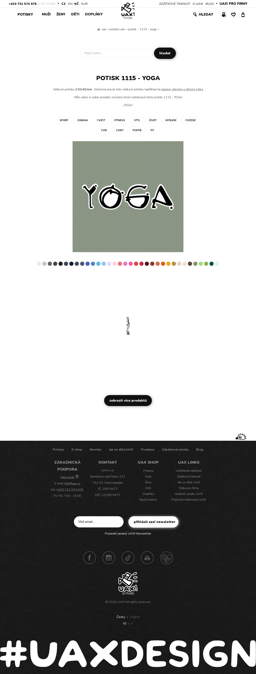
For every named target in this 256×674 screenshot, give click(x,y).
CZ (63, 4)
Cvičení (190, 120)
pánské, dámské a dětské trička (182, 89)
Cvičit (101, 120)
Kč (76, 4)
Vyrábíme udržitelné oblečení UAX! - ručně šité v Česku (99, 29)
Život (152, 120)
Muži (46, 14)
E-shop (77, 449)
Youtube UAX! (147, 557)
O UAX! (198, 4)
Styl (137, 120)
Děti (75, 14)
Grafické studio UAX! (189, 494)
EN (70, 4)
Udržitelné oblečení (189, 471)
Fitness (119, 120)
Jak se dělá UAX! (121, 449)
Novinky (95, 449)
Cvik (104, 130)
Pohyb (137, 130)
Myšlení (171, 120)
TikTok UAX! (128, 557)
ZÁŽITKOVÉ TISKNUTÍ (174, 4)
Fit (152, 130)
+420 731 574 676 (23, 4)
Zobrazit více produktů (128, 400)
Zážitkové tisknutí (188, 476)
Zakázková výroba (175, 449)
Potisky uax (117, 29)
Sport (64, 120)
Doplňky (94, 14)
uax (104, 29)
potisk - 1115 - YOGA (142, 29)
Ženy (60, 14)
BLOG (210, 4)
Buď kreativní (148, 500)
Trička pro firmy (189, 488)
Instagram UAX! (108, 557)
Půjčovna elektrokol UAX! (188, 500)
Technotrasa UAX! (166, 557)
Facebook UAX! (89, 557)
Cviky (120, 130)
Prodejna (147, 449)
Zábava (82, 120)
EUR (84, 4)
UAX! (121, 602)
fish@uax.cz (72, 483)
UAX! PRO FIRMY (233, 4)
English (135, 617)
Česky (121, 617)
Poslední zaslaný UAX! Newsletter (128, 533)
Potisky (27, 14)
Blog (199, 449)
